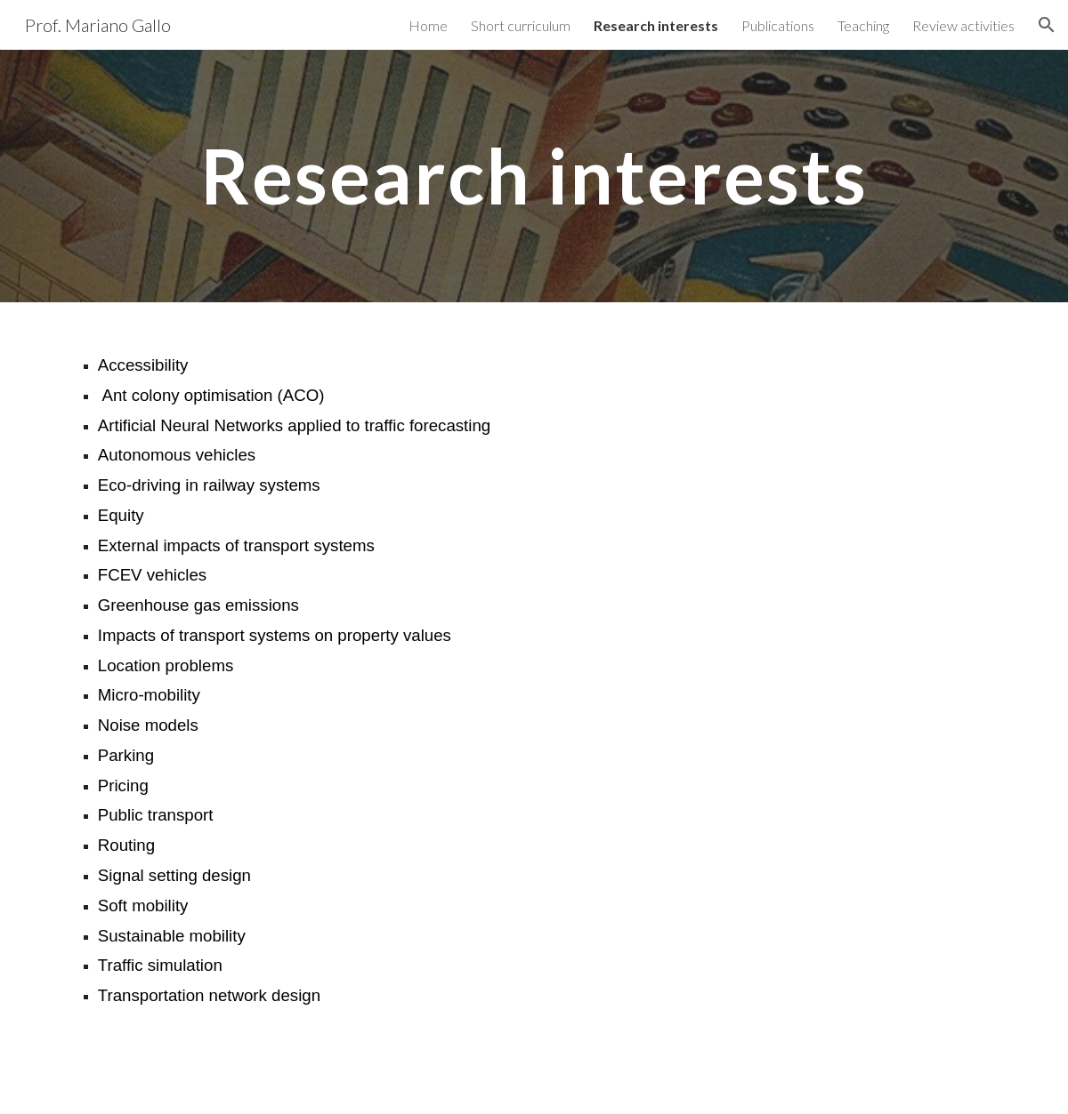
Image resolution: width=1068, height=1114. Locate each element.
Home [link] (428, 25)
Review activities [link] (963, 25)
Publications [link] (777, 25)
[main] (534, 175)
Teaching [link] (863, 25)
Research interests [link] (656, 25)
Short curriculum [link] (520, 25)
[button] (1046, 25)
